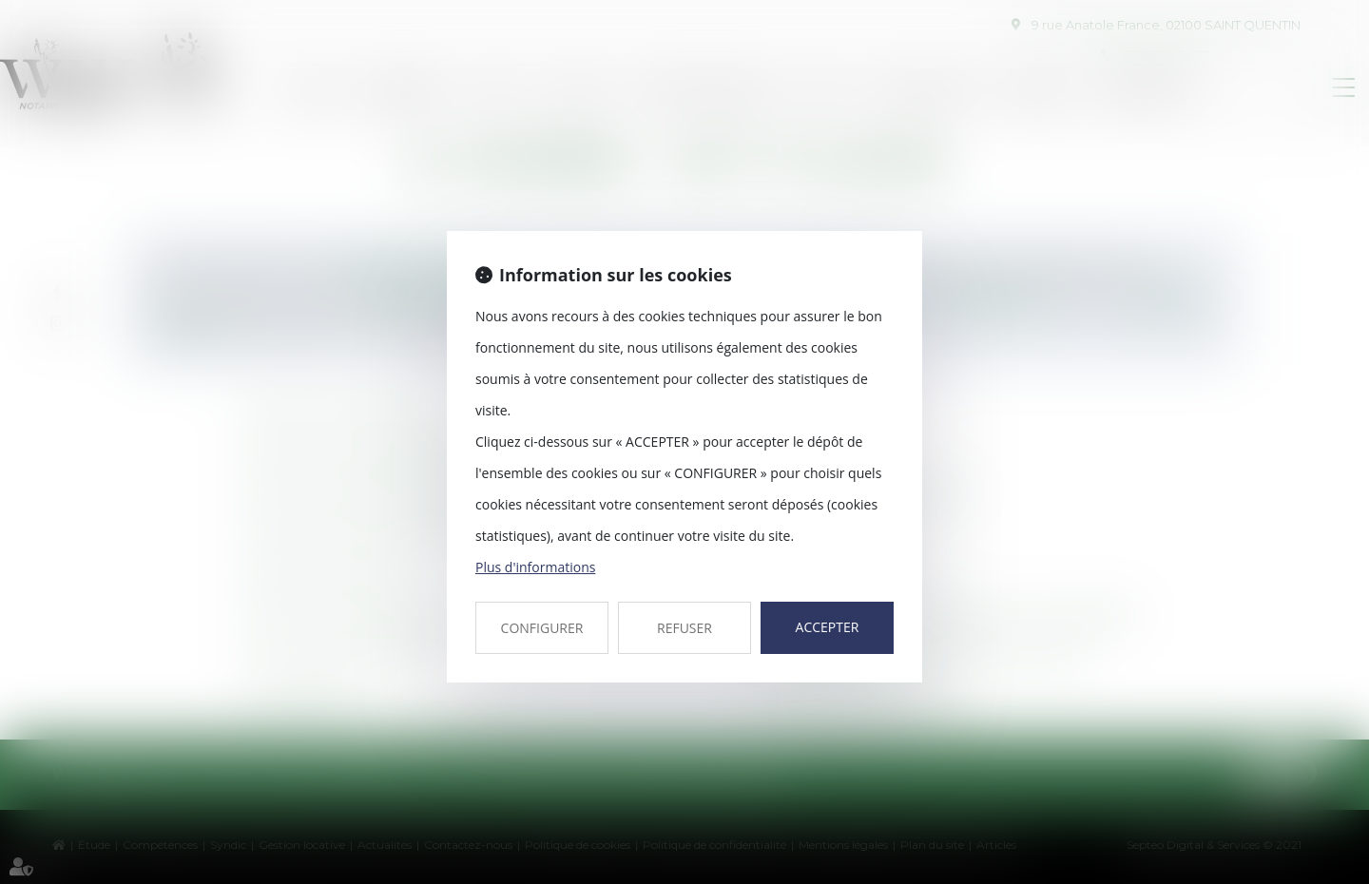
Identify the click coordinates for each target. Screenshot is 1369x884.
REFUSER (684, 628)
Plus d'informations (535, 567)
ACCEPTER (827, 627)
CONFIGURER (542, 628)
